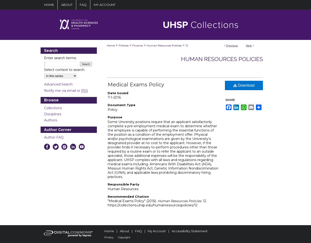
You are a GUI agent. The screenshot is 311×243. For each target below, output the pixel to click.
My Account (157, 231)
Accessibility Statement (190, 231)
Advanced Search (58, 84)
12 (187, 45)
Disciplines (52, 114)
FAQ (138, 231)
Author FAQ (54, 137)
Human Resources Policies (164, 45)
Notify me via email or (66, 91)
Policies (124, 45)
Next (249, 45)
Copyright (124, 237)
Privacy (109, 237)
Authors (50, 120)
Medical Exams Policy (136, 84)
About (124, 231)
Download (244, 85)
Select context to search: (64, 70)
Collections (53, 108)
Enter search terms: (60, 58)
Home (111, 45)
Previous (232, 45)
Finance (137, 45)
